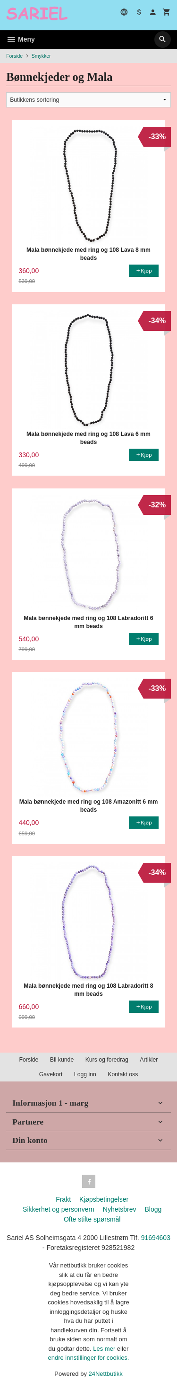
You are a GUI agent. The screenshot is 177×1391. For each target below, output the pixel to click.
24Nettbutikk (106, 1373)
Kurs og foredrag (106, 1059)
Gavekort (51, 1074)
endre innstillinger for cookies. (88, 1357)
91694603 (155, 1237)
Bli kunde (62, 1059)
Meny (20, 39)
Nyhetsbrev (119, 1209)
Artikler (149, 1059)
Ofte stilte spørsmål (92, 1219)
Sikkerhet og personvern (58, 1209)
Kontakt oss (123, 1074)
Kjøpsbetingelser (103, 1199)
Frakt (63, 1199)
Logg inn (85, 1074)
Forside (14, 56)
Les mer (105, 1348)
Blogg (152, 1209)
